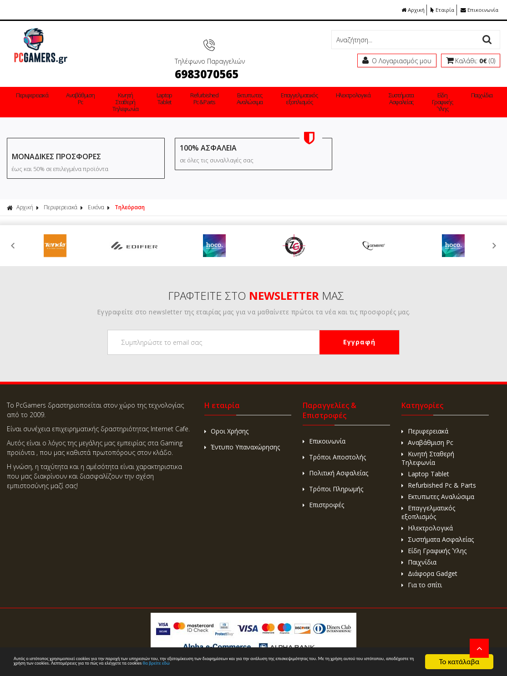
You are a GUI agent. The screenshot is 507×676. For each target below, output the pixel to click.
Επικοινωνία (478, 10)
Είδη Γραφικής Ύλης (376, 88)
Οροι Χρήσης (226, 415)
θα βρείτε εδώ (124, 666)
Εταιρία (439, 10)
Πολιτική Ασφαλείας (335, 457)
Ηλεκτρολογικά (299, 81)
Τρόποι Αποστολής (334, 441)
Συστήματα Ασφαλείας (342, 85)
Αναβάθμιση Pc (70, 85)
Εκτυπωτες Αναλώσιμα (206, 85)
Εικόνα (96, 192)
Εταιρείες (491, 81)
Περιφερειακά (28, 81)
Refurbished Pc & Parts (169, 85)
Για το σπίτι (465, 88)
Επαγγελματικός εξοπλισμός (250, 85)
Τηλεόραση (130, 192)
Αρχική (407, 10)
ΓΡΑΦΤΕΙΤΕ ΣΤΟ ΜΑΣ (256, 280)
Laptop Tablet (138, 85)
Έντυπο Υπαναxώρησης (242, 431)
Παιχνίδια (408, 81)
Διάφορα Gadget (439, 85)
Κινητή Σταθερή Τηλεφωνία (108, 88)
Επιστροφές (323, 489)
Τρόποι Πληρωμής (333, 473)
